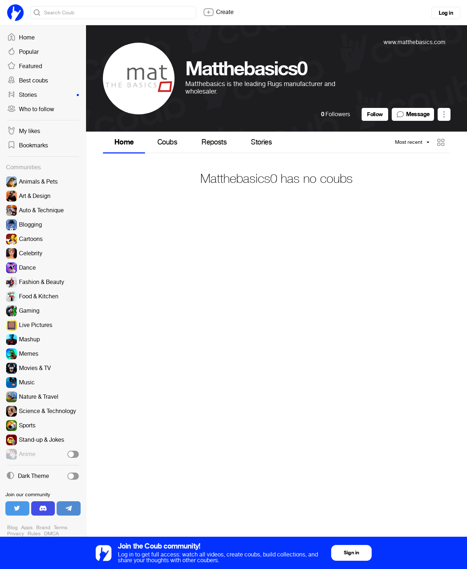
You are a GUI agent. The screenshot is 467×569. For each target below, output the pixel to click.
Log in (446, 12)
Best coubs (27, 81)
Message (413, 114)
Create (218, 12)
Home (21, 38)
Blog (12, 527)
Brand (43, 527)
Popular (23, 52)
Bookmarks (27, 146)
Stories (43, 95)
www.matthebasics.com (414, 42)
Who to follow (30, 109)
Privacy (15, 533)
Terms (60, 527)
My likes (23, 131)
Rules (34, 533)
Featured (24, 66)
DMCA (51, 533)
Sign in (351, 552)
